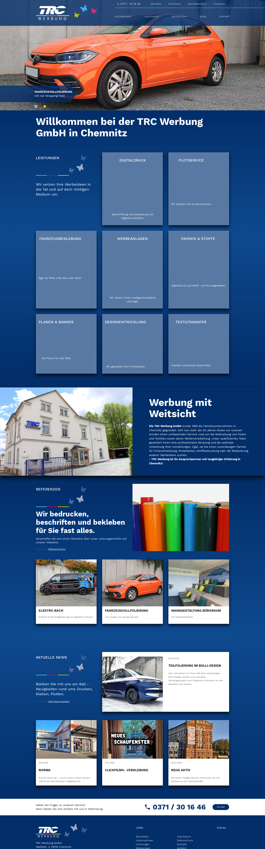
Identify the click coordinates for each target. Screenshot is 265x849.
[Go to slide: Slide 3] (44, 106)
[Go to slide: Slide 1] (36, 106)
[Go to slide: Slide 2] (40, 106)
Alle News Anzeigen (58, 675)
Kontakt (221, 781)
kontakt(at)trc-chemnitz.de (62, 836)
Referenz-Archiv (57, 523)
